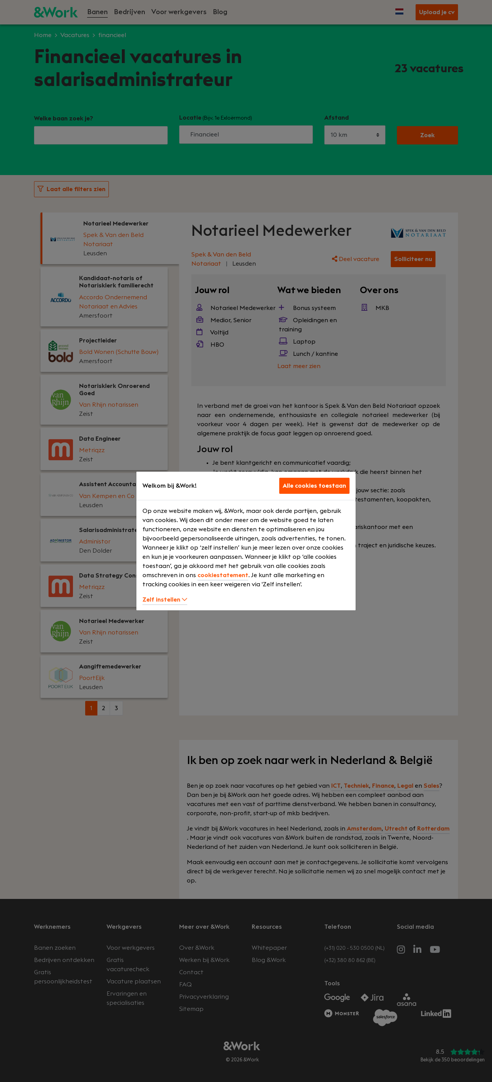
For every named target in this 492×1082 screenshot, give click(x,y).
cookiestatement (222, 575)
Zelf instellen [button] (164, 600)
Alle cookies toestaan (314, 486)
